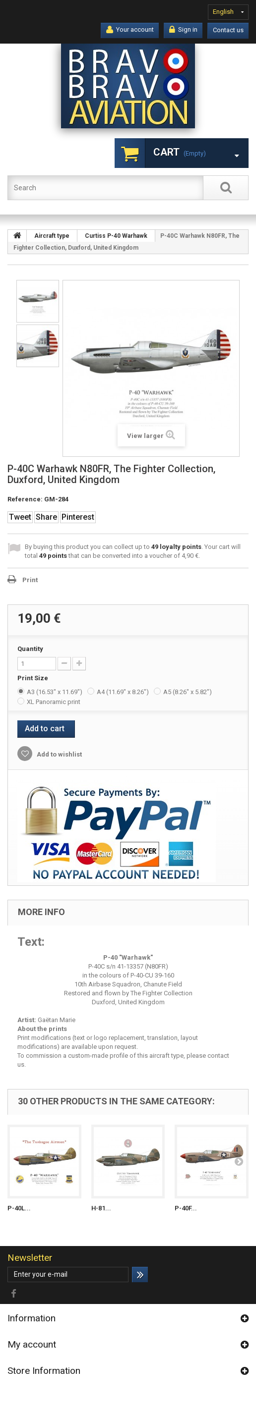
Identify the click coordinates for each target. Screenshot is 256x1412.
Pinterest (78, 517)
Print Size (33, 678)
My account (31, 1344)
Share (46, 517)
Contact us (228, 30)
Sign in (183, 29)
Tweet (20, 517)
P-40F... (186, 1208)
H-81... (101, 1208)
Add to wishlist (58, 754)
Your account (130, 29)
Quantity (30, 648)
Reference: (25, 499)
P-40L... (19, 1208)
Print (30, 580)
